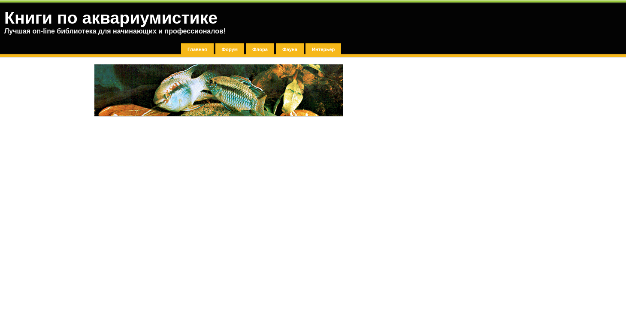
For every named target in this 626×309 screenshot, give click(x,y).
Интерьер (323, 49)
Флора (260, 49)
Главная (197, 49)
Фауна (289, 49)
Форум (230, 49)
